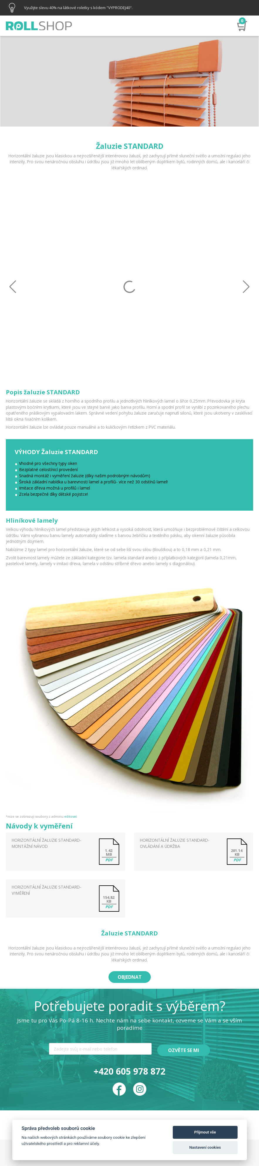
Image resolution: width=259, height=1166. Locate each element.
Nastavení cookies (205, 1147)
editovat (70, 816)
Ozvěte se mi (183, 1050)
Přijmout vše (205, 1132)
